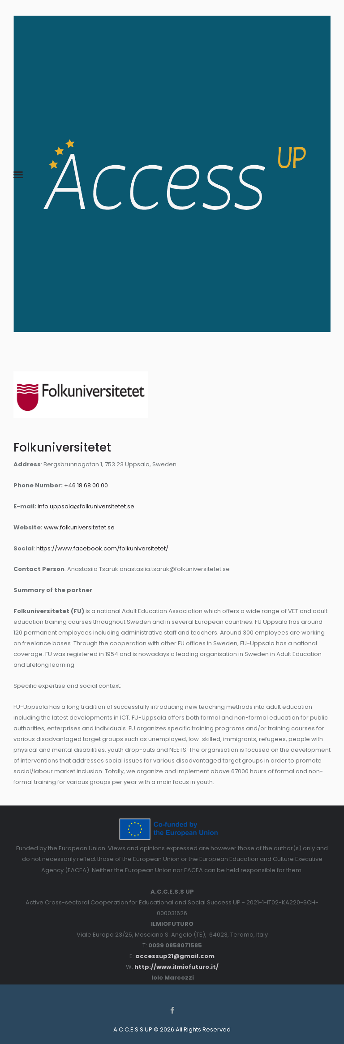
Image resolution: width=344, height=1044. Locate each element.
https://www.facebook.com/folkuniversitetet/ (102, 548)
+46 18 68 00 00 (86, 485)
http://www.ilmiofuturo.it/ (176, 967)
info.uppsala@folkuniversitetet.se (86, 506)
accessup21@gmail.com (175, 956)
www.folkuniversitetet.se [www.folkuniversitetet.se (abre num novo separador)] (79, 527)
